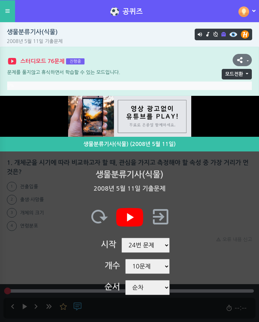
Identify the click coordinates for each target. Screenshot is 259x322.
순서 (112, 287)
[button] (242, 60)
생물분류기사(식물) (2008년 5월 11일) (129, 144)
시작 (108, 244)
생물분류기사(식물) (32, 32)
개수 (112, 266)
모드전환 (234, 74)
